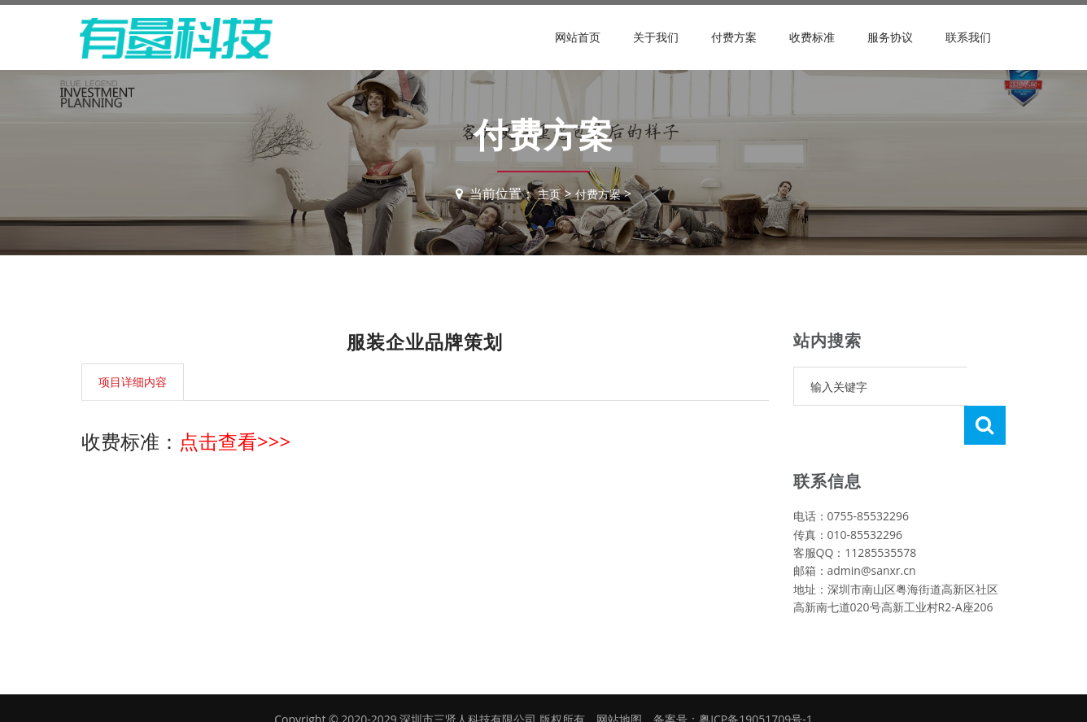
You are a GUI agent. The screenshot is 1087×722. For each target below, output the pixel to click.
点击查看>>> (234, 441)
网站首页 (577, 37)
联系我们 (968, 37)
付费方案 (734, 37)
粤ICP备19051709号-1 (756, 680)
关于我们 (656, 37)
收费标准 (812, 37)
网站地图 (619, 680)
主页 (546, 193)
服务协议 (890, 37)
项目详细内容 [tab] (132, 381)
